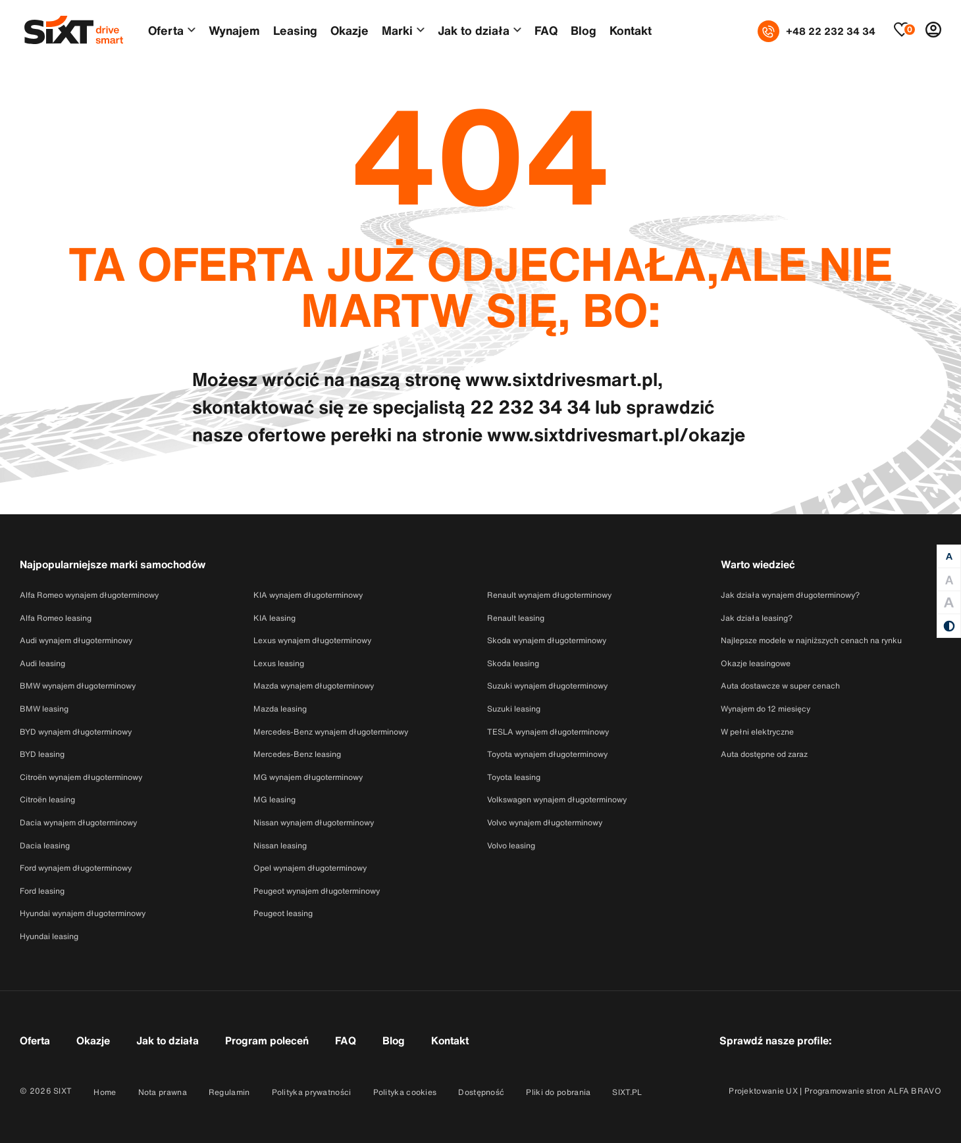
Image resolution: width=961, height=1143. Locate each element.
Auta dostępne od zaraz (764, 754)
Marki (397, 30)
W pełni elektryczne (757, 731)
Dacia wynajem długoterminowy (78, 822)
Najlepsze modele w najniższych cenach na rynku (811, 640)
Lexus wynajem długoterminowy (312, 640)
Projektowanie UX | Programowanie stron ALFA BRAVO (835, 1090)
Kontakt (631, 30)
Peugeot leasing (283, 913)
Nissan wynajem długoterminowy (313, 822)
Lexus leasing (278, 663)
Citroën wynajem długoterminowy (81, 777)
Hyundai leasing (49, 936)
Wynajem (234, 30)
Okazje (349, 30)
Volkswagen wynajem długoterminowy (557, 799)
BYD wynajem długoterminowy (76, 731)
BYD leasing (42, 754)
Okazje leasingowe (756, 663)
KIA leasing (274, 617)
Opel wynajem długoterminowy (310, 867)
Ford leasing (42, 890)
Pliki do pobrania (558, 1092)
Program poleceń (267, 1040)
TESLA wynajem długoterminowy (548, 731)
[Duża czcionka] (948, 579)
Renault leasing (515, 617)
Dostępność (481, 1092)
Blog (583, 30)
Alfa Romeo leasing (55, 617)
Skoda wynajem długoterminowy (546, 640)
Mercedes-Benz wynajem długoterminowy (330, 731)
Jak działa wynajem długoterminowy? (790, 594)
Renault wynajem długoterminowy (549, 594)
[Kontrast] (948, 625)
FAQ (546, 30)
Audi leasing (42, 663)
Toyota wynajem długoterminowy (547, 754)
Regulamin (229, 1092)
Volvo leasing (511, 845)
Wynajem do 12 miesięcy (765, 708)
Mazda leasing (280, 708)
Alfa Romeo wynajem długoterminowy (89, 594)
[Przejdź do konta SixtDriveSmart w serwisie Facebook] (860, 1039)
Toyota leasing (513, 777)
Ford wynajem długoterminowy (76, 867)
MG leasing (274, 799)
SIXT (62, 1090)
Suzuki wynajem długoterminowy (547, 685)
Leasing (295, 30)
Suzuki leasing (513, 708)
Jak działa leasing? (756, 617)
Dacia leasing (45, 845)
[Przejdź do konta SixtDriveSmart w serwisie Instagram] (894, 1039)
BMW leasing (44, 708)
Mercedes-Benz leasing (297, 754)
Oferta (166, 30)
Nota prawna (162, 1092)
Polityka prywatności (311, 1092)
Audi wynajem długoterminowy (76, 640)
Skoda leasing (513, 663)
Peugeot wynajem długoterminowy (316, 890)
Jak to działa (473, 30)
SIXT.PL (627, 1092)
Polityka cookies (405, 1092)
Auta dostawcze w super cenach (780, 685)
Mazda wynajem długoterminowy (313, 685)
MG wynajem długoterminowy (308, 777)
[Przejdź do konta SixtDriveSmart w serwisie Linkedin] (927, 1039)
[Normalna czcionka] (948, 556)
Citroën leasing (47, 799)
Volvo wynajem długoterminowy (544, 822)
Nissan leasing (280, 845)
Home (104, 1092)
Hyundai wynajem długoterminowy (82, 913)
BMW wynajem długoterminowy (78, 685)
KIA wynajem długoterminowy (308, 594)
